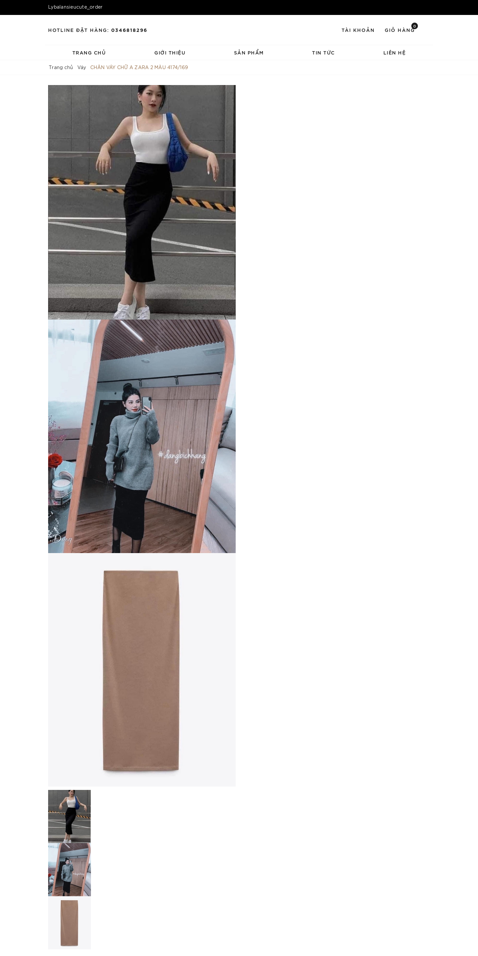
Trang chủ (89, 52)
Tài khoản (358, 30)
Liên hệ (394, 52)
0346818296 (129, 30)
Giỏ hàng (401, 29)
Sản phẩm (249, 52)
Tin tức (323, 52)
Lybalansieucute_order (75, 7)
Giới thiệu (170, 52)
